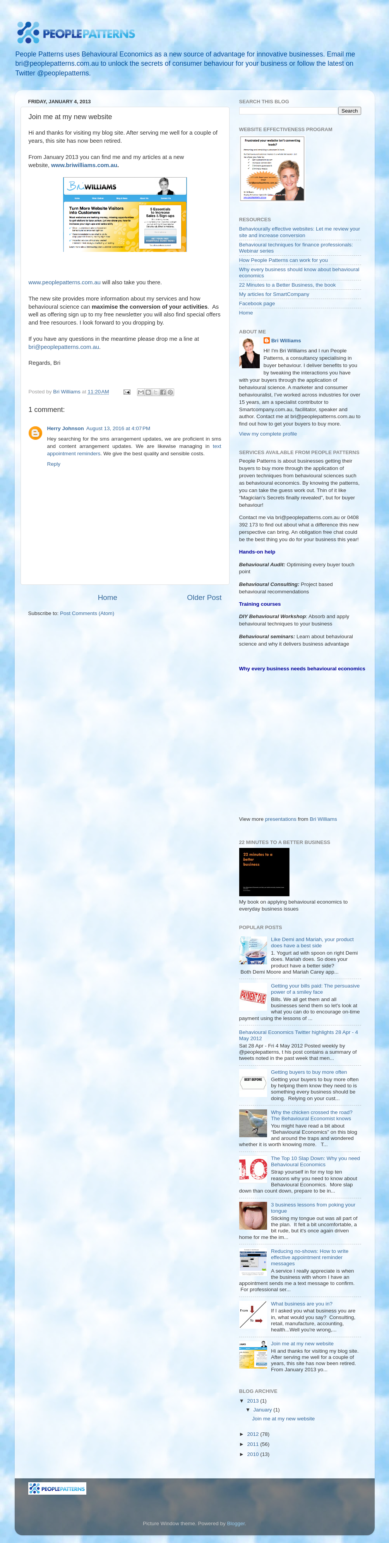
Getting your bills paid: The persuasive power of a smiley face (315, 989)
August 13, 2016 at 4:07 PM (118, 428)
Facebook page (257, 303)
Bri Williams (286, 340)
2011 (253, 1444)
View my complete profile (268, 434)
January (264, 1410)
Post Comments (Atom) (87, 613)
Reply (54, 464)
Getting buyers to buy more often (309, 1072)
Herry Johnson (65, 428)
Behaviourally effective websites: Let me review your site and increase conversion (299, 232)
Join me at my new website (302, 1343)
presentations (280, 819)
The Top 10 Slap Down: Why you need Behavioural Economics (315, 1161)
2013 (253, 1401)
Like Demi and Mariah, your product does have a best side (312, 942)
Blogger (236, 1523)
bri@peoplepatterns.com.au (64, 347)
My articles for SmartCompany (274, 294)
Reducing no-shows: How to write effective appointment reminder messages (309, 1257)
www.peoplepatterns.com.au (65, 282)
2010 (253, 1454)
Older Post (204, 597)
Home (107, 597)
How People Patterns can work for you (283, 260)
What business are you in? (301, 1304)
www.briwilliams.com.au (84, 165)
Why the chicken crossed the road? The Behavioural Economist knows (312, 1115)
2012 (253, 1434)
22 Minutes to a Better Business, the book (287, 285)
